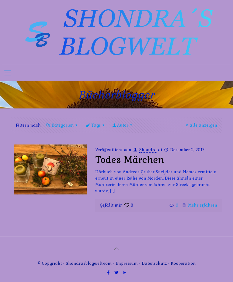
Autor (123, 125)
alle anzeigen (200, 125)
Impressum (127, 263)
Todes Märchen (129, 160)
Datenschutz (155, 263)
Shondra (148, 149)
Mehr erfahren (202, 205)
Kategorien (62, 125)
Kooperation (183, 263)
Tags (95, 125)
